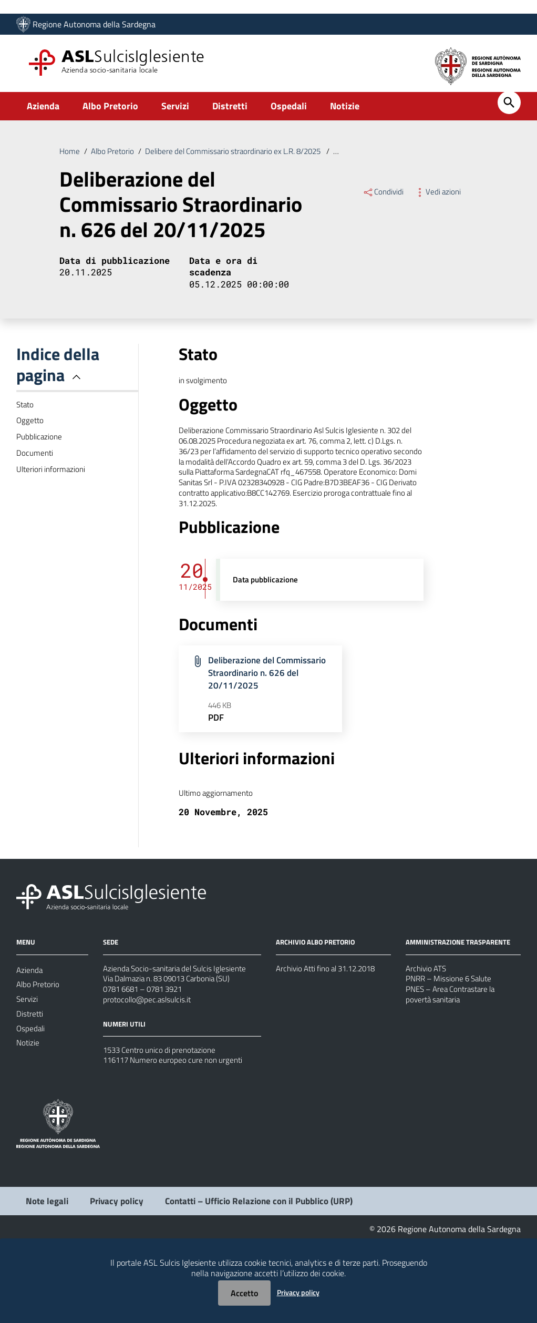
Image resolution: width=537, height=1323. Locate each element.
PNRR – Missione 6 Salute (452, 1041)
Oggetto (30, 439)
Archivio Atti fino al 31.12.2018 (331, 1029)
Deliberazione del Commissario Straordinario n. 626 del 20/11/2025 (267, 721)
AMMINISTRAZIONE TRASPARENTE (462, 1001)
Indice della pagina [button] (57, 379)
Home (69, 158)
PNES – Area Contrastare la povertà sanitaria (454, 1060)
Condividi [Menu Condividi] (384, 200)
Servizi (175, 112)
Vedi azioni (439, 200)
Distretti (229, 112)
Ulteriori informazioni (52, 494)
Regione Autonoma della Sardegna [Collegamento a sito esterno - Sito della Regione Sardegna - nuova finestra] (94, 24)
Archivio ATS (427, 1029)
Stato (26, 420)
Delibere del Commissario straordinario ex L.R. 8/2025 (243, 158)
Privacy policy (298, 1292)
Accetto (244, 1293)
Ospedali (289, 112)
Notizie (344, 112)
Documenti (35, 475)
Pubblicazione (40, 457)
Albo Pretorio (110, 112)
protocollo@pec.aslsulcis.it (149, 1067)
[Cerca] (509, 108)
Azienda (43, 112)
